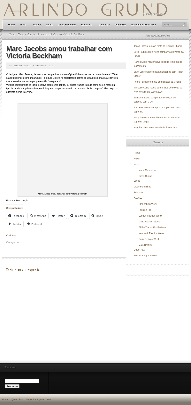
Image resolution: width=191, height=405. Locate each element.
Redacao (18, 65)
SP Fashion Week (148, 204)
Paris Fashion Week (149, 239)
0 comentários (39, 65)
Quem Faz (120, 24)
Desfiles (104, 24)
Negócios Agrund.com (143, 24)
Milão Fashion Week (149, 221)
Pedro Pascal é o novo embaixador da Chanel (158, 81)
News (22, 24)
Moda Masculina (147, 170)
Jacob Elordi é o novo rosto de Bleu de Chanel (158, 46)
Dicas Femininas (67, 24)
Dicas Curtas (145, 176)
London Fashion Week (150, 215)
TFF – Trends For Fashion (152, 227)
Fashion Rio (145, 210)
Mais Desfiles (145, 245)
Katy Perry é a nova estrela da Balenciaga (155, 127)
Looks (49, 24)
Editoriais (86, 24)
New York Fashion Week (151, 233)
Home (11, 24)
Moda (37, 24)
